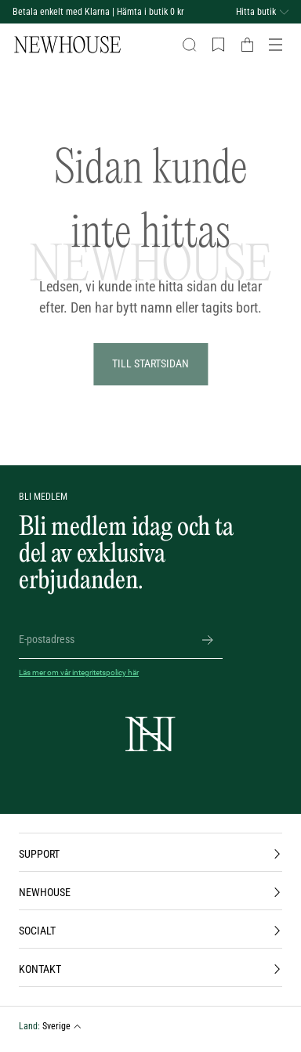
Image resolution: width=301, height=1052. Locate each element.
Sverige (62, 1026)
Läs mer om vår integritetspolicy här (79, 672)
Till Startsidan (150, 363)
